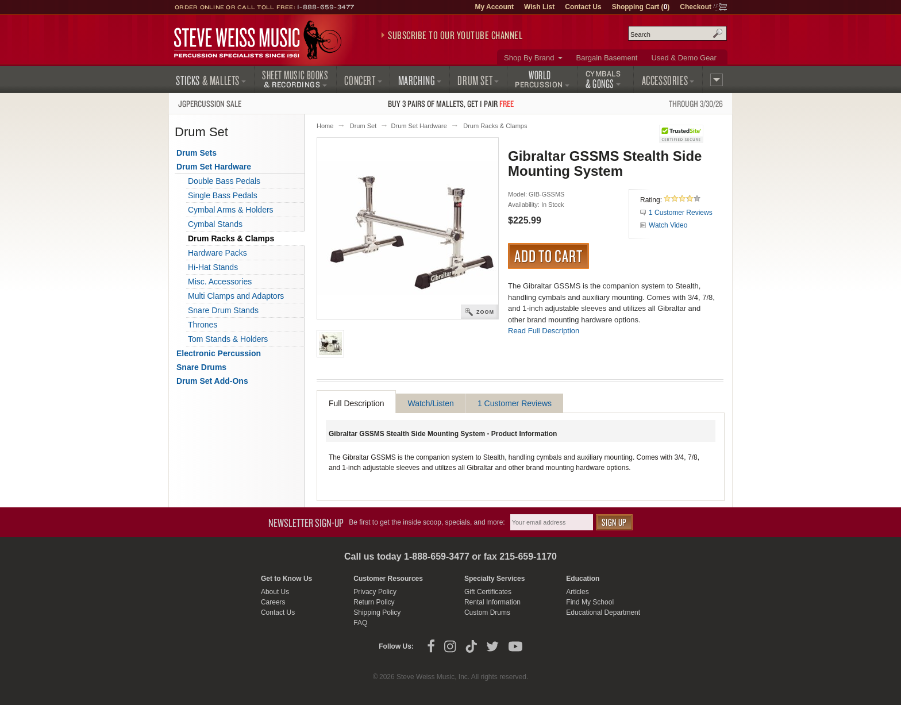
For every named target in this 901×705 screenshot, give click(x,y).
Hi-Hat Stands (213, 267)
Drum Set (363, 125)
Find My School (590, 602)
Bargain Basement (607, 57)
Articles (577, 592)
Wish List (539, 7)
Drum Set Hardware (419, 125)
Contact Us (583, 7)
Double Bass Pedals (224, 181)
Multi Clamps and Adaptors (236, 296)
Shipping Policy (377, 612)
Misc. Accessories (220, 281)
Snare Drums (201, 367)
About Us (275, 592)
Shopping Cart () (641, 7)
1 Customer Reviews (681, 213)
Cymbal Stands (215, 224)
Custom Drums (487, 612)
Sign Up (614, 522)
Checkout (695, 7)
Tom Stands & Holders (228, 339)
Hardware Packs (217, 252)
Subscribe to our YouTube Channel (455, 35)
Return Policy (373, 602)
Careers (273, 602)
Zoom (485, 312)
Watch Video (668, 225)
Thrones (202, 324)
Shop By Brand (529, 57)
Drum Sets (196, 152)
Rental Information (492, 602)
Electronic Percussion (218, 353)
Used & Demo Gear (683, 57)
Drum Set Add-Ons (212, 381)
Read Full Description (543, 330)
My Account (494, 7)
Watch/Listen (430, 403)
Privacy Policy (374, 592)
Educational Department (603, 612)
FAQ (360, 623)
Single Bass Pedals (222, 195)
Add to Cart (548, 256)
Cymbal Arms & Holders (231, 209)
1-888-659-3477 (326, 7)
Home (325, 125)
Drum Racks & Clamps (495, 125)
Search (717, 33)
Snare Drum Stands (223, 310)
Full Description (356, 403)
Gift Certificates (487, 592)
